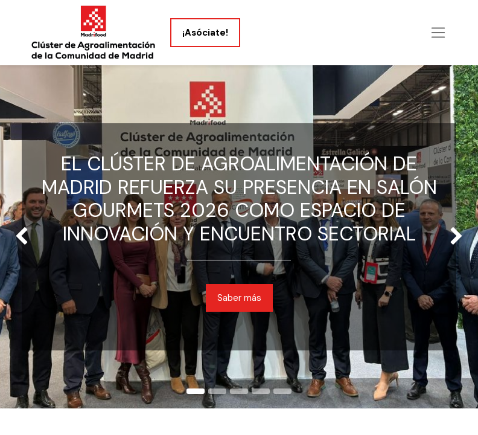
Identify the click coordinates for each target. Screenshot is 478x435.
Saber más (239, 298)
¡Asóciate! (205, 33)
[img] (19, 236)
